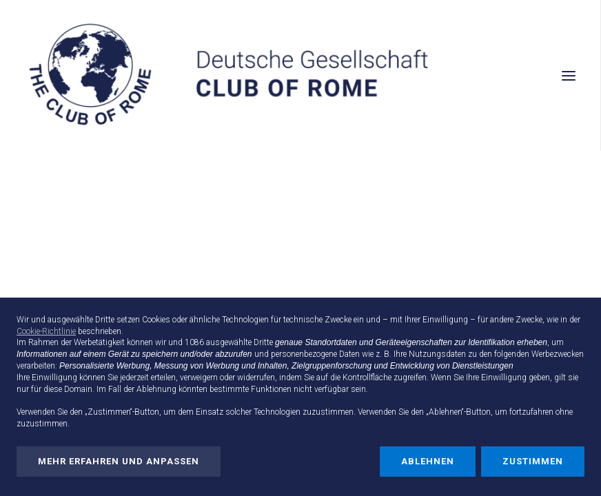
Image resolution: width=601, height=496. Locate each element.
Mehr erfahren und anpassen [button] (118, 461)
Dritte (263, 342)
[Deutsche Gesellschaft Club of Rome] (300, 75)
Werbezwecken (557, 354)
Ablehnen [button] (427, 461)
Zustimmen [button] (532, 461)
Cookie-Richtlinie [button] (46, 331)
